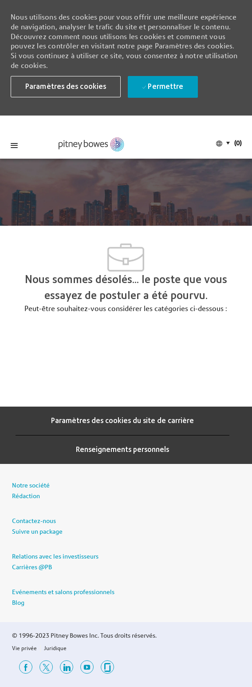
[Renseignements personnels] (122, 449)
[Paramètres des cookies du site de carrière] (122, 421)
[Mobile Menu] (14, 145)
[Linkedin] (66, 667)
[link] (91, 144)
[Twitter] (46, 667)
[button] (66, 86)
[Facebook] (25, 667)
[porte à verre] (107, 667)
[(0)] (236, 142)
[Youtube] (87, 667)
